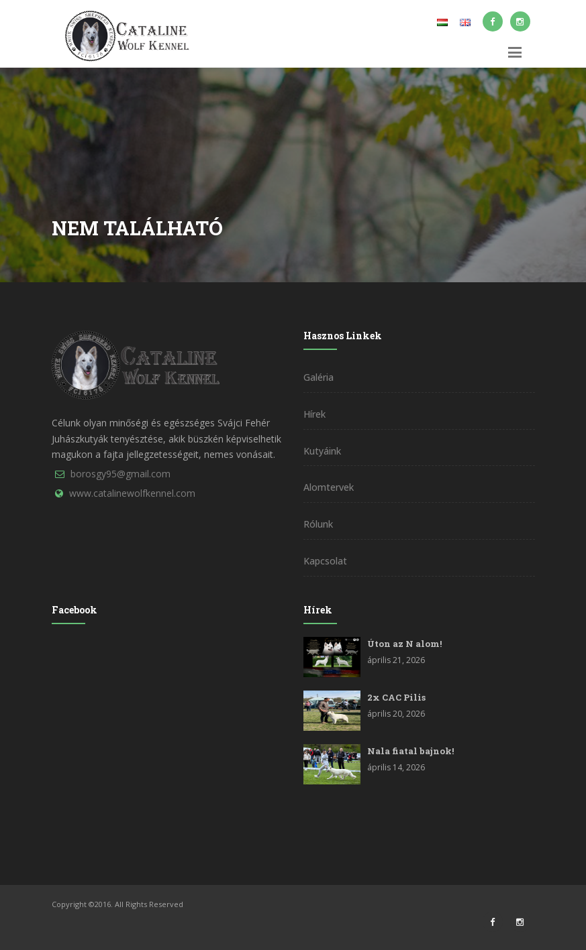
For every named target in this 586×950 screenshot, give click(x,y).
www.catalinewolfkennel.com (132, 493)
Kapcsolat (325, 560)
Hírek (314, 414)
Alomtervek (328, 487)
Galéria (318, 377)
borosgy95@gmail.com (120, 473)
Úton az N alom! (404, 644)
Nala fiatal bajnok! (410, 751)
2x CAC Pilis (396, 697)
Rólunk (318, 524)
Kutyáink (322, 450)
